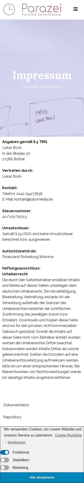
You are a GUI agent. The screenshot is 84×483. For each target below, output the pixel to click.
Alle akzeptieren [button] (42, 477)
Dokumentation (16, 405)
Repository (12, 417)
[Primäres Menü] (75, 9)
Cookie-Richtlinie (68, 435)
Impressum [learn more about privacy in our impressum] (16, 442)
